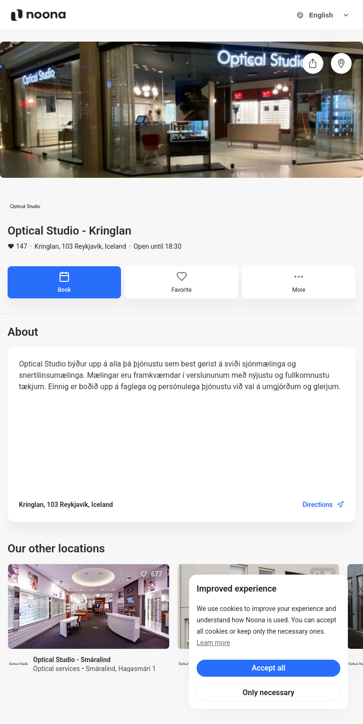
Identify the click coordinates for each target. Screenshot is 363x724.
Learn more (213, 642)
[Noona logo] (38, 15)
